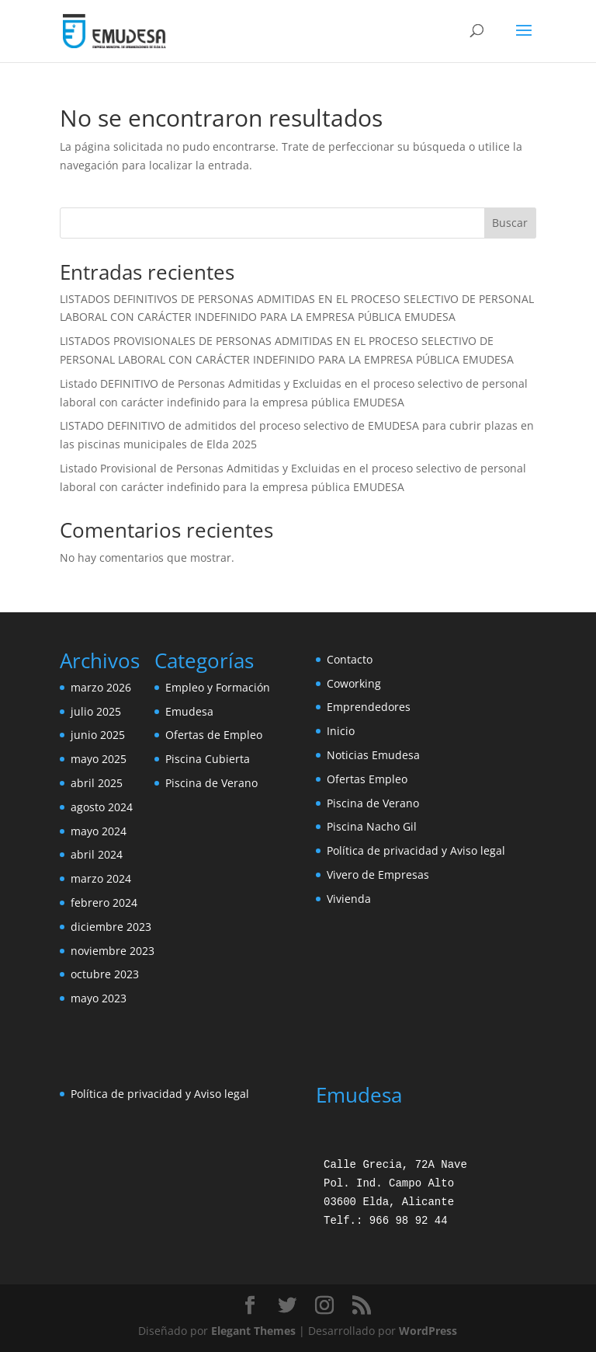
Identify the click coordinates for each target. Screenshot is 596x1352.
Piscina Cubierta (207, 758)
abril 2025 (97, 782)
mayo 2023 (98, 998)
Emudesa (189, 711)
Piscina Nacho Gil (372, 826)
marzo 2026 (101, 687)
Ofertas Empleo (367, 779)
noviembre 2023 (112, 950)
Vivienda (349, 898)
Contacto (349, 659)
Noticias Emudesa (373, 754)
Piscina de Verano (211, 782)
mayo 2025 (98, 758)
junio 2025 (98, 734)
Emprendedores (369, 706)
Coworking (354, 683)
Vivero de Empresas (378, 874)
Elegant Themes (253, 1330)
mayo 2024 (98, 831)
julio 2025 (96, 711)
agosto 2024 (102, 807)
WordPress (428, 1330)
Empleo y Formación (217, 687)
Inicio (341, 730)
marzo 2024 (101, 878)
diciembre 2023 (111, 926)
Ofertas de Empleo (213, 734)
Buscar (510, 222)
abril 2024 (97, 854)
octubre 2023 (105, 974)
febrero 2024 (104, 902)
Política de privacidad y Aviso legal (416, 850)
